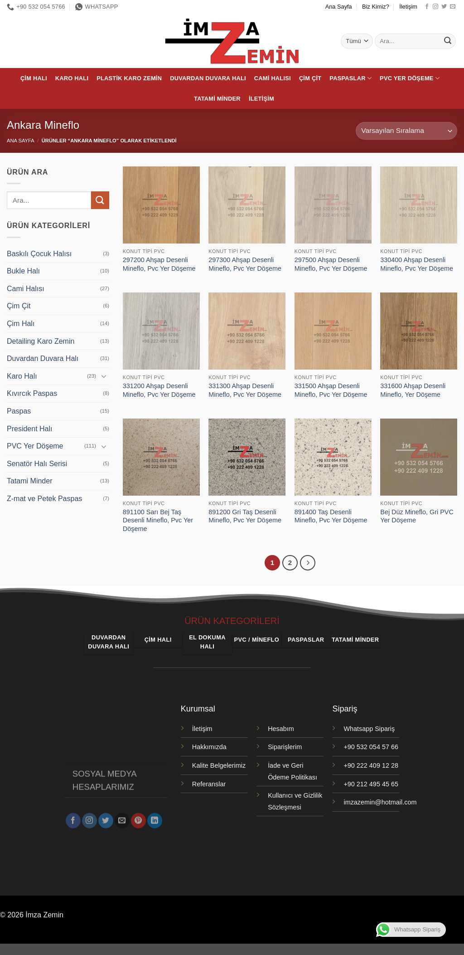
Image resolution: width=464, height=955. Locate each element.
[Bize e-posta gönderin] (452, 7)
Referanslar (209, 784)
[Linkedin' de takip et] (154, 817)
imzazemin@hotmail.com (379, 802)
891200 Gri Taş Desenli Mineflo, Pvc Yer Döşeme (244, 516)
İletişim (408, 6)
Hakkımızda (209, 746)
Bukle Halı (23, 271)
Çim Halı (33, 78)
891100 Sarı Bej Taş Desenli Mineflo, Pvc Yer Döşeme (158, 520)
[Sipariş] (406, 131)
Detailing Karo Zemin (40, 341)
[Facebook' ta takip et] (427, 7)
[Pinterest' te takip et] (138, 817)
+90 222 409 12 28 (370, 765)
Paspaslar (350, 78)
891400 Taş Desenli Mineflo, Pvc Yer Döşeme (331, 516)
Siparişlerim (285, 746)
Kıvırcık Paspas (32, 393)
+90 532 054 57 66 (370, 746)
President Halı (30, 429)
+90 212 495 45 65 (370, 784)
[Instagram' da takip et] (435, 7)
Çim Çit (310, 78)
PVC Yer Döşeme (410, 78)
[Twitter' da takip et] (444, 7)
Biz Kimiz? (375, 6)
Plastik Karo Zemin (129, 78)
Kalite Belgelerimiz (219, 765)
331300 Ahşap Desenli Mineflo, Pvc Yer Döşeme (244, 390)
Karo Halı (71, 78)
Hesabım (281, 728)
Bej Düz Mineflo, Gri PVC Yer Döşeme (417, 516)
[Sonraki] (307, 562)
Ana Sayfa (338, 6)
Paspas (19, 411)
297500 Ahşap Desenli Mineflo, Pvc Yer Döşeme (331, 264)
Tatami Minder (217, 98)
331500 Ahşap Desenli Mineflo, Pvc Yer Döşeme (331, 390)
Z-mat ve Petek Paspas (44, 498)
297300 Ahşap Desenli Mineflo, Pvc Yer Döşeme (244, 264)
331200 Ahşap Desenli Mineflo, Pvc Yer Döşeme (159, 390)
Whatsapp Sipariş (369, 728)
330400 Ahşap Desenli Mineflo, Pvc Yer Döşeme (416, 264)
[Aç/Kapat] (103, 375)
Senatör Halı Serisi (37, 464)
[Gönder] (447, 41)
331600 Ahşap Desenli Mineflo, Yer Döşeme (412, 390)
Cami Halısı (272, 78)
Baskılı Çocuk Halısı (39, 254)
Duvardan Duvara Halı (208, 78)
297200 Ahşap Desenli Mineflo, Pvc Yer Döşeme (159, 264)
